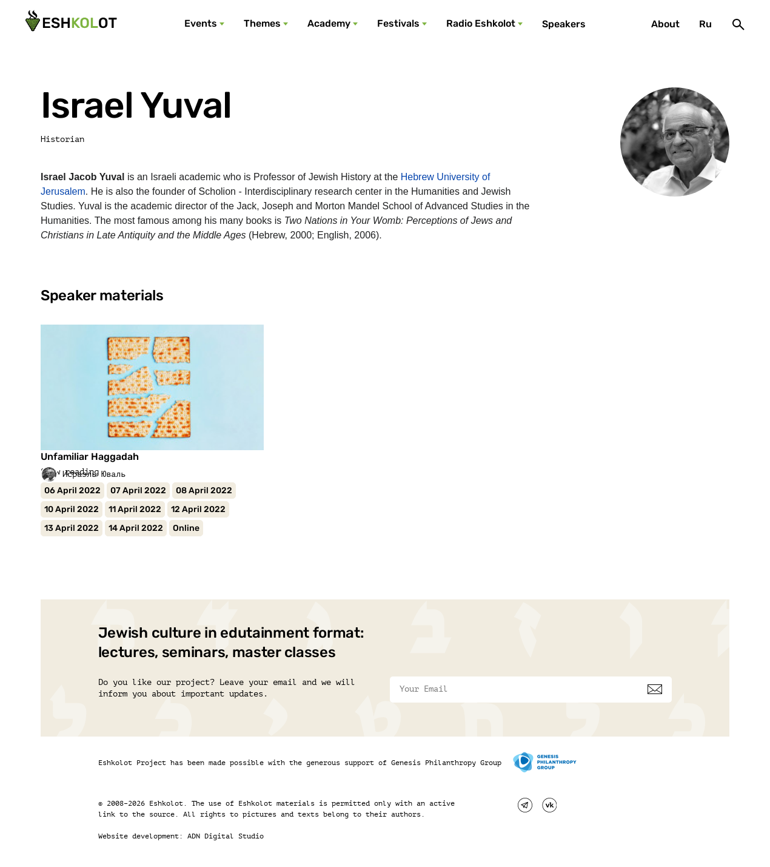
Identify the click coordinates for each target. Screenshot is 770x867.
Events (200, 23)
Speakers (564, 24)
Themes (262, 23)
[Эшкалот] (69, 24)
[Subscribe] (655, 689)
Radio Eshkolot (480, 23)
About (665, 24)
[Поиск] (738, 24)
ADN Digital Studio (225, 836)
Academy (328, 23)
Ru (705, 24)
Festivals (398, 23)
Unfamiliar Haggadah (90, 456)
